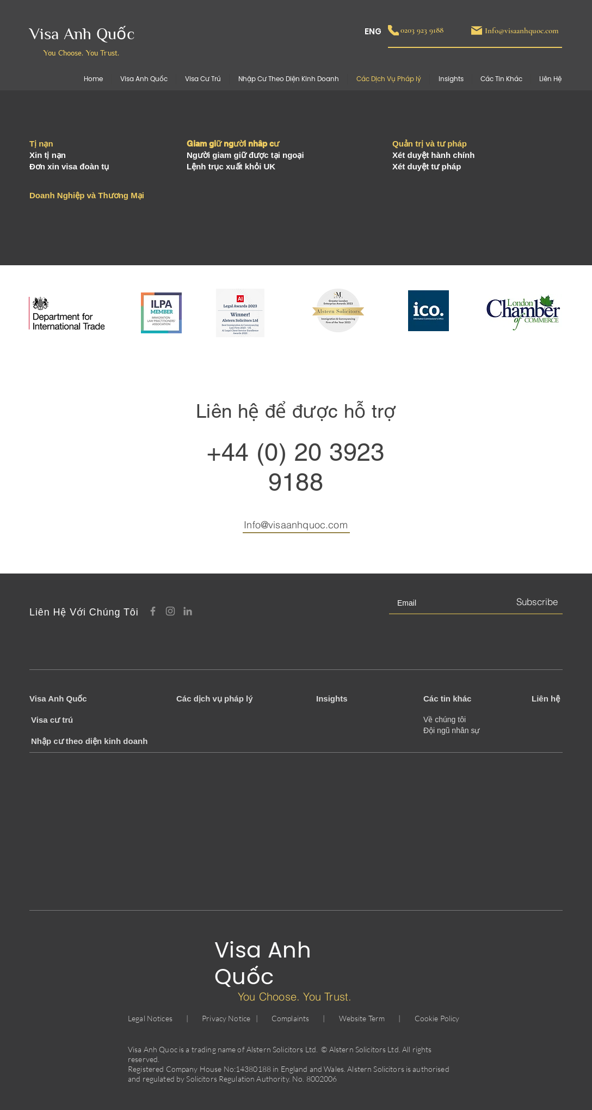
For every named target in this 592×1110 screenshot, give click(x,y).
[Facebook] (153, 611)
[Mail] (476, 30)
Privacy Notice (226, 1018)
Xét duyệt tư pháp (426, 166)
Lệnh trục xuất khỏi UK (231, 166)
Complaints (290, 1018)
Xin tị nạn (47, 155)
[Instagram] (170, 611)
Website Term (362, 1018)
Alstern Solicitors (275, 1049)
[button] (501, 79)
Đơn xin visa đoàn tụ (69, 166)
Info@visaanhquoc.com (296, 525)
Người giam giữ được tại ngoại (245, 155)
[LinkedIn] (188, 611)
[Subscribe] (536, 602)
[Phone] (393, 30)
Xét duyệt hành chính (433, 155)
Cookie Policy (437, 1018)
